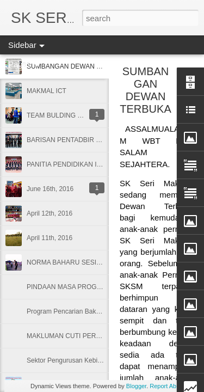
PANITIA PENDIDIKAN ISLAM (70, 164)
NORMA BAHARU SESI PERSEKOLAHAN (89, 262)
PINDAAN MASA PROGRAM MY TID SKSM (91, 287)
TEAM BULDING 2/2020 (62, 115)
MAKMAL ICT (46, 91)
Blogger (136, 386)
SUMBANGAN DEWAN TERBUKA (145, 90)
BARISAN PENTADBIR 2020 (68, 140)
